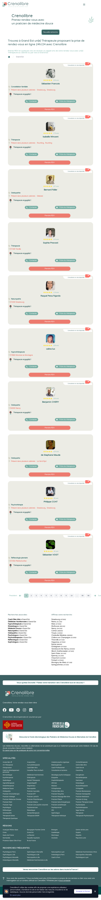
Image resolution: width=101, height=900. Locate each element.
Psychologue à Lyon (82, 857)
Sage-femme (80, 810)
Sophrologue (55, 813)
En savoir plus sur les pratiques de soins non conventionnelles (26, 750)
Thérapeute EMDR (33, 815)
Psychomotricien (32, 807)
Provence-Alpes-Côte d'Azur (12, 840)
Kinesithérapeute (8, 786)
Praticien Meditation (82, 796)
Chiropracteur (7, 767)
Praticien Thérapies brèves (84, 802)
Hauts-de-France (8, 835)
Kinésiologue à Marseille (10, 860)
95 (82, 595)
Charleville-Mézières (61, 635)
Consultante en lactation (59, 770)
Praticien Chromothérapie (11, 794)
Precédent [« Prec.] (15, 595)
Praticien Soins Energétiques (60, 802)
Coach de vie (80, 767)
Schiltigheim (58, 647)
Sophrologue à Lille (9, 854)
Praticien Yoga (7, 805)
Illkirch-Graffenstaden (62, 651)
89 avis (56, 498)
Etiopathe (54, 777)
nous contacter (64, 881)
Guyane (78, 832)
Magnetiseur (31, 786)
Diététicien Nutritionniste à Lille (37, 860)
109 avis (56, 345)
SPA (52, 810)
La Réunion (30, 835)
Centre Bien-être (81, 765)
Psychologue (7, 807)
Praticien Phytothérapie (34, 799)
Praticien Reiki (7, 802)
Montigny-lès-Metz (61, 662)
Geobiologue (7, 780)
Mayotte (78, 835)
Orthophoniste (56, 788)
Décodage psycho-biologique (60, 775)
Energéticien (80, 775)
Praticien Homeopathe (83, 794)
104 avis (56, 451)
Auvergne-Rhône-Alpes (10, 830)
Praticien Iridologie (9, 796)
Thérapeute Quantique (10, 818)
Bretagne (54, 830)
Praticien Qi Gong (81, 799)
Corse (4, 832)
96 (88, 595)
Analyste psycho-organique (60, 762)
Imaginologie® (32, 783)
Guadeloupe (55, 832)
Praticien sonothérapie (58, 805)
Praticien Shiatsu (32, 802)
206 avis (56, 80)
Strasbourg (58, 619)
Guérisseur (79, 780)
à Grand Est (19, 619)
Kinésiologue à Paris (57, 854)
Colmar (57, 631)
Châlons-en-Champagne (63, 638)
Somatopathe (7, 813)
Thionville (57, 640)
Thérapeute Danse (9, 815)
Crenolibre (7, 703)
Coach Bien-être (32, 767)
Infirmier (54, 783)
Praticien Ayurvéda (33, 791)
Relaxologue (31, 810)
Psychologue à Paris (9, 852)
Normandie (6, 838)
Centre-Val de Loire (82, 830)
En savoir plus (15, 895)
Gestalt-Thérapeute (33, 780)
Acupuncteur (31, 762)
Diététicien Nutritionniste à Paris (86, 852)
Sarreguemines (60, 665)
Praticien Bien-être (57, 791)
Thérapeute (79, 813)
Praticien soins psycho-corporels (37, 805)
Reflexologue (7, 810)
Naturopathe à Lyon (57, 852)
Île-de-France (31, 840)
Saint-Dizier (58, 653)
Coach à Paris (55, 857)
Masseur (54, 786)
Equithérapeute (8, 777)
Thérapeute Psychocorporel (85, 815)
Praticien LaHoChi (33, 796)
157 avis (56, 186)
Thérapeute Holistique (58, 815)
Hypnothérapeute (8, 783)
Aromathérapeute (82, 762)
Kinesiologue (80, 783)
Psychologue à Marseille (10, 857)
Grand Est (20, 57)
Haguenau (58, 642)
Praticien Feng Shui (57, 794)
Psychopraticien (56, 807)
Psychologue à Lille (33, 854)
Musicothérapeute (82, 786)
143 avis (56, 239)
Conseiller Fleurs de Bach (35, 770)
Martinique (55, 835)
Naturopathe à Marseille (84, 854)
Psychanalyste (80, 805)
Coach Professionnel (58, 767)
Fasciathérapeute (81, 777)
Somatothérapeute (33, 813)
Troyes (56, 633)
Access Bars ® (7, 762)
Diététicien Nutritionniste (35, 775)
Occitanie (54, 838)
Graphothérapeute (57, 780)
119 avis (56, 292)
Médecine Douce (8, 788)
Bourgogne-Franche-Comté (36, 830)
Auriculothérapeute (33, 765)
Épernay (57, 656)
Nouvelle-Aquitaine (33, 838)
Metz (56, 624)
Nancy (56, 628)
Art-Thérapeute (8, 765)
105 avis (56, 398)
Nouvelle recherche (50, 32)
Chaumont (58, 658)
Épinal (56, 644)
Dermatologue (7, 775)
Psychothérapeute (82, 807)
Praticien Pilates (56, 799)
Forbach (57, 660)
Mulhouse (58, 626)
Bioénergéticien (56, 765)
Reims (56, 622)
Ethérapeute (31, 777)
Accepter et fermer (83, 891)
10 (71, 595)
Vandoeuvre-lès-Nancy (63, 649)
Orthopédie (79, 788)
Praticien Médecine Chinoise (12, 799)
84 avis (56, 551)
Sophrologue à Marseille (35, 852)
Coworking (79, 770)
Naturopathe (31, 788)
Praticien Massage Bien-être (60, 796)
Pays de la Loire (81, 838)
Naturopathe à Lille (33, 857)
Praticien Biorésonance (83, 791)
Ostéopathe (7, 791)
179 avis (56, 133)
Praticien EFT (31, 794)
